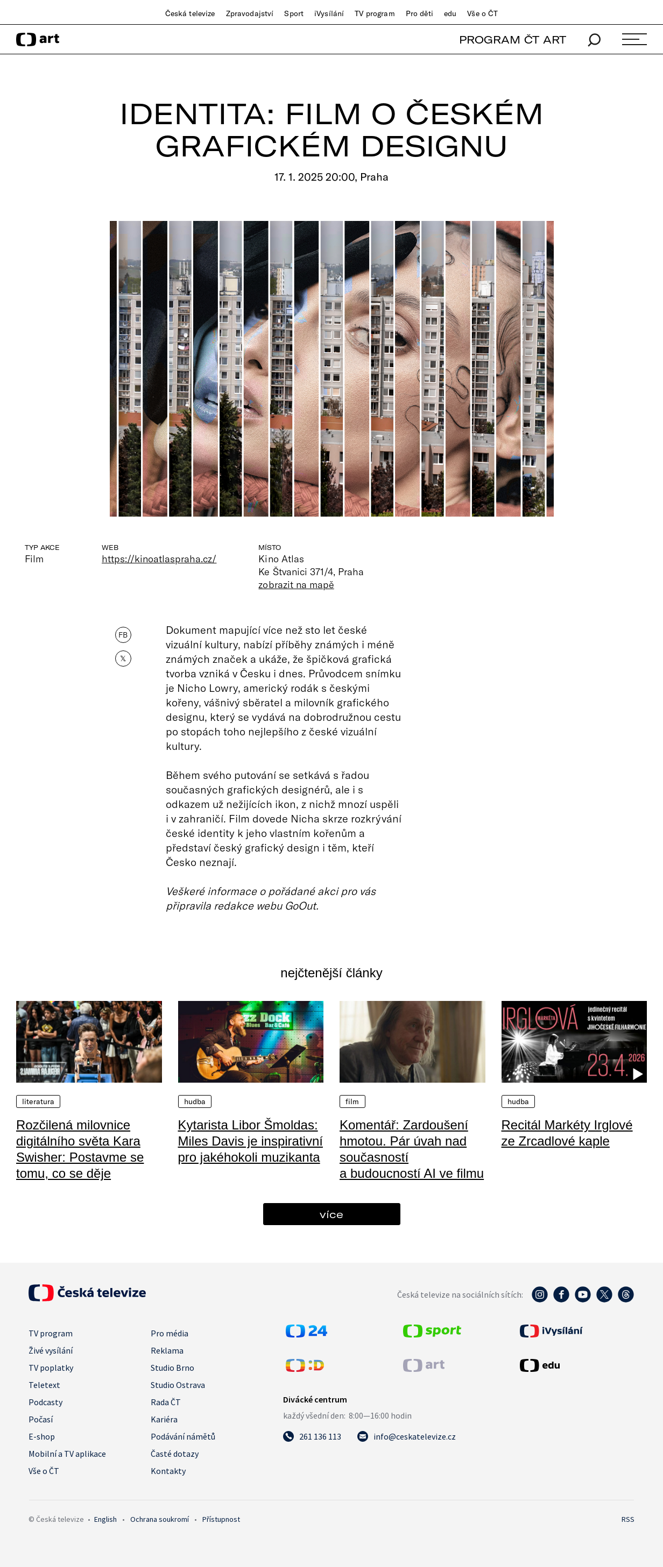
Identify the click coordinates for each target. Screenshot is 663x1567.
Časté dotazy (175, 1453)
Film (352, 1101)
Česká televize (190, 13)
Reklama (167, 1350)
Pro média (169, 1333)
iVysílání (329, 13)
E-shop (42, 1436)
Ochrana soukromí (159, 1519)
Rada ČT (166, 1402)
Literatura (38, 1101)
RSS (628, 1519)
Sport (294, 13)
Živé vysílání (51, 1350)
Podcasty (45, 1402)
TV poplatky (51, 1367)
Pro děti (419, 13)
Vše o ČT (482, 13)
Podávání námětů (183, 1436)
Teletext (44, 1384)
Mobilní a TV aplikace (67, 1453)
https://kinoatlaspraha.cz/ (159, 558)
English (105, 1519)
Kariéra (164, 1419)
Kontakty (168, 1470)
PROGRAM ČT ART (512, 39)
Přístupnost (221, 1519)
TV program (374, 13)
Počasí (41, 1419)
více (331, 1214)
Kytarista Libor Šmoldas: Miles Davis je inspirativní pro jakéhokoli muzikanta (250, 1141)
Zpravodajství (250, 13)
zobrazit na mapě (296, 584)
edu (450, 13)
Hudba (195, 1101)
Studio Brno (172, 1367)
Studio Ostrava (178, 1384)
